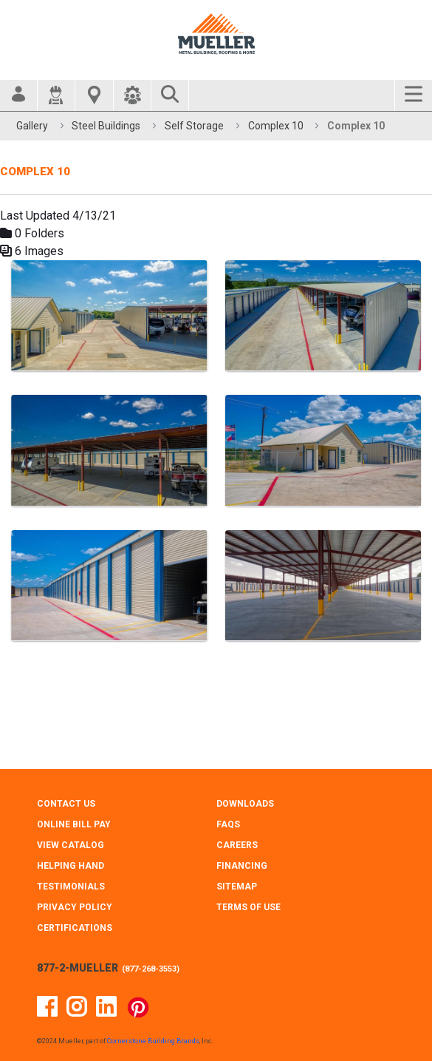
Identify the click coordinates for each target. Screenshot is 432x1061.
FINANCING (241, 866)
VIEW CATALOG (70, 845)
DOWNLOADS (245, 804)
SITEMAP (236, 886)
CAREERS (237, 845)
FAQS (228, 824)
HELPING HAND (70, 866)
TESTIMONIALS (71, 886)
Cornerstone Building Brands (153, 1041)
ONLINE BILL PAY (74, 824)
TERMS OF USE (248, 907)
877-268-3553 (150, 969)
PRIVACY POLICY (74, 907)
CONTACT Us (66, 804)
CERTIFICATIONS (74, 928)
